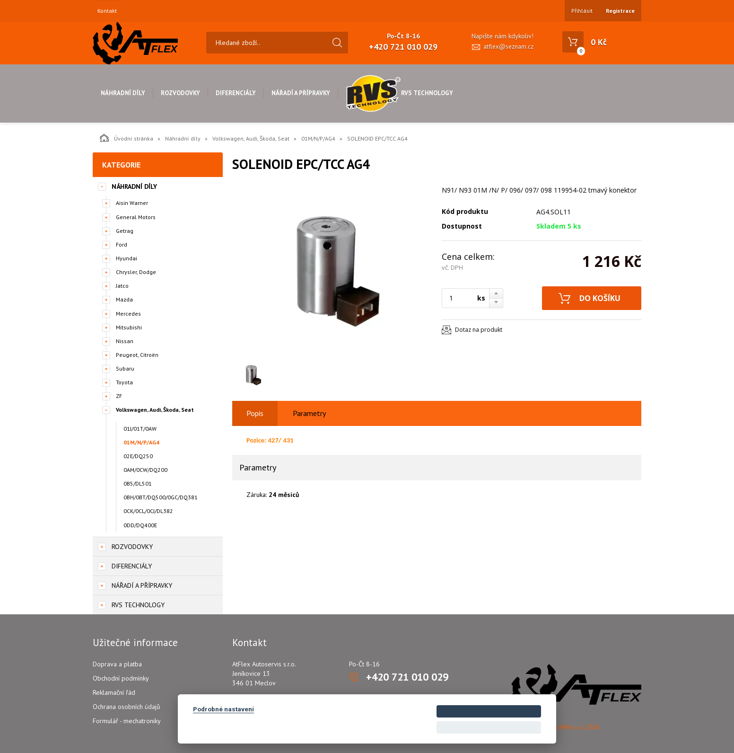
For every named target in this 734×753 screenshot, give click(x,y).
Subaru (125, 368)
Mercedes (128, 313)
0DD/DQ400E (140, 525)
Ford (121, 244)
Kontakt (107, 11)
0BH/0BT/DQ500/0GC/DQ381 (160, 497)
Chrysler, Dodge (136, 271)
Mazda (124, 299)
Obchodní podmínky (121, 678)
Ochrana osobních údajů (126, 706)
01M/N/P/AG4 (318, 138)
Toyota (124, 382)
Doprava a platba (117, 664)
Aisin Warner (132, 202)
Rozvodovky (180, 93)
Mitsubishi (129, 327)
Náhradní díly (123, 93)
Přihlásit (582, 10)
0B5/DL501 (137, 483)
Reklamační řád (114, 692)
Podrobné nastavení (223, 709)
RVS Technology (399, 93)
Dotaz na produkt (478, 330)
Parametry (309, 413)
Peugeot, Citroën (137, 354)
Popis (254, 413)
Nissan (124, 341)
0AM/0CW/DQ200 (145, 469)
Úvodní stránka (126, 137)
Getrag (124, 230)
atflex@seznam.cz (508, 47)
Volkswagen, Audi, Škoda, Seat (250, 138)
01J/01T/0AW (140, 428)
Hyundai (126, 258)
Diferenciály (236, 93)
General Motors (136, 217)
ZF (119, 395)
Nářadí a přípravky (300, 93)
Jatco (122, 285)
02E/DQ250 (138, 456)
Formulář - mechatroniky (127, 721)
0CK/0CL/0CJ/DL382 (148, 510)
